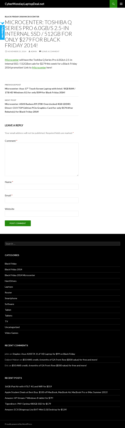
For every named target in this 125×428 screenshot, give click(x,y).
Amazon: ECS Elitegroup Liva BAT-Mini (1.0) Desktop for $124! (36, 409)
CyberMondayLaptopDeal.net (24, 4)
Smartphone (11, 298)
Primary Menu (121, 4)
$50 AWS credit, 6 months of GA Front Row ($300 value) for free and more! (60, 359)
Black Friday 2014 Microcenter (22, 16)
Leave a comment (50, 51)
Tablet (8, 309)
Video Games (11, 332)
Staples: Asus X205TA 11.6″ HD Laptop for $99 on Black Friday (44, 353)
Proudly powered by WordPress (18, 424)
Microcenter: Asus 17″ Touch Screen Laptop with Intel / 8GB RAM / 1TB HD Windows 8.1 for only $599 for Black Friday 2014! (41, 88)
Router (8, 292)
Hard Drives (11, 281)
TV (6, 321)
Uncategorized (12, 327)
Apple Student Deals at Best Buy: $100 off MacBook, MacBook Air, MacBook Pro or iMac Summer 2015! (56, 392)
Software (9, 304)
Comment (11, 140)
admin (34, 51)
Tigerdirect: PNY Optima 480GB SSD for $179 (28, 403)
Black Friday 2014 (13, 269)
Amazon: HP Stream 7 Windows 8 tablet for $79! (29, 398)
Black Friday (11, 263)
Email (9, 195)
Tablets (8, 315)
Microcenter (12, 59)
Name (9, 181)
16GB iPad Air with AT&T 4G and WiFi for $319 (28, 386)
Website (9, 208)
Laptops (9, 286)
